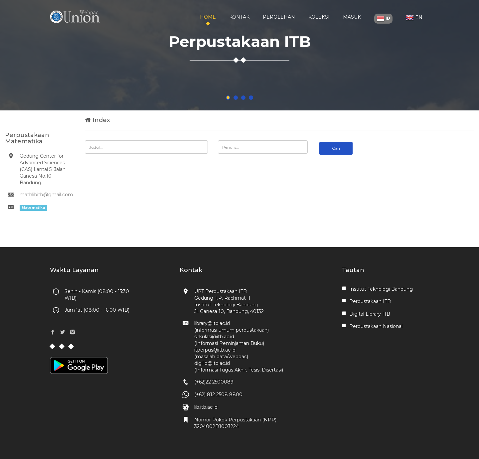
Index (101, 120)
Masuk (352, 17)
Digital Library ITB (369, 314)
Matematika (33, 208)
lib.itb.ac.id (206, 407)
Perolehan (279, 17)
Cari (336, 148)
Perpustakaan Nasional (375, 326)
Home (208, 17)
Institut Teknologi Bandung (381, 289)
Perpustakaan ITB (370, 301)
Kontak (239, 17)
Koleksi (319, 17)
